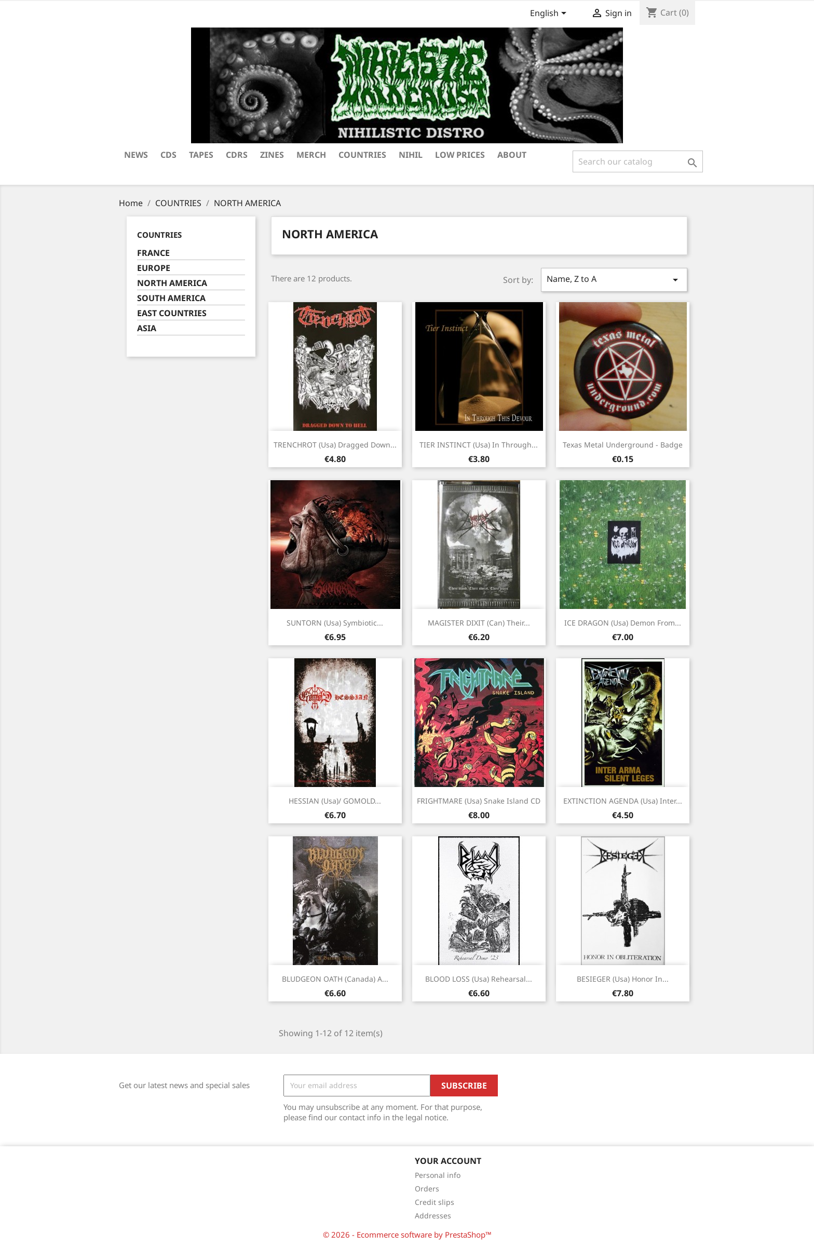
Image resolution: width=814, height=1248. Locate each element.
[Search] (638, 161)
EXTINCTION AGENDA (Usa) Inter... (622, 801)
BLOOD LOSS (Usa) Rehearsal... (478, 979)
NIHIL (411, 154)
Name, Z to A (614, 279)
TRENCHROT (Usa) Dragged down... (335, 445)
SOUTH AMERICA (171, 298)
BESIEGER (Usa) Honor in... (623, 979)
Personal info (437, 1175)
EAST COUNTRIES (172, 313)
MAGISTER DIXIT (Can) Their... (479, 623)
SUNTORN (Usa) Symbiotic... (335, 623)
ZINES (272, 154)
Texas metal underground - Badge (623, 445)
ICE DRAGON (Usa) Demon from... (622, 623)
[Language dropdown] (550, 14)
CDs (168, 154)
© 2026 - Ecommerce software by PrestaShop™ (407, 1234)
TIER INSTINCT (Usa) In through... (478, 445)
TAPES (201, 154)
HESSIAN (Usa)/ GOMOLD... (335, 801)
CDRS (237, 154)
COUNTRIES (362, 154)
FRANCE (153, 253)
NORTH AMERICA (172, 283)
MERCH (311, 154)
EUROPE (153, 268)
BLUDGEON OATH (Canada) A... (335, 979)
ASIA (146, 328)
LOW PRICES (460, 154)
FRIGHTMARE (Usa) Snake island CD (478, 801)
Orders (427, 1188)
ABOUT (511, 154)
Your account (448, 1160)
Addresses (433, 1215)
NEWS (136, 154)
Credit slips (434, 1202)
